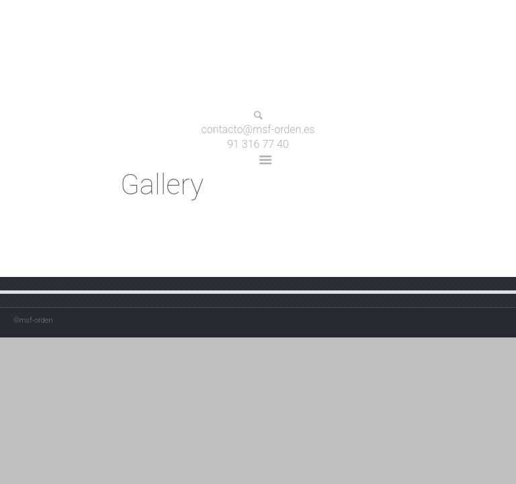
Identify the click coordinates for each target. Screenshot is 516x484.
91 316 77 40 (258, 144)
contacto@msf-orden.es (257, 130)
